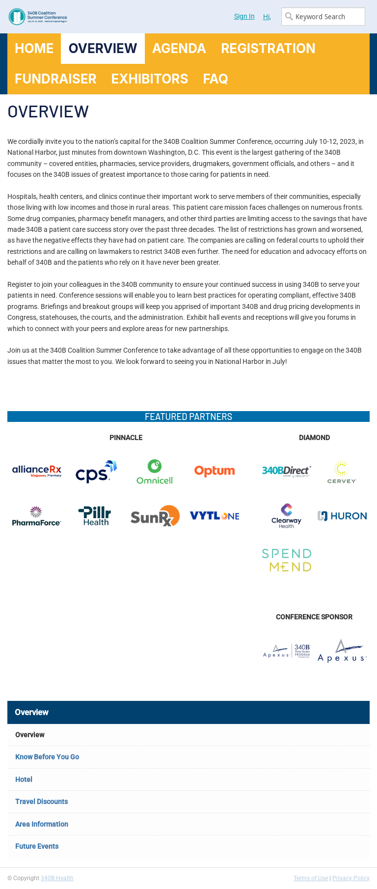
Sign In (244, 16)
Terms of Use (311, 878)
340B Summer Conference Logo (97, 16)
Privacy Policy (351, 878)
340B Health (57, 878)
